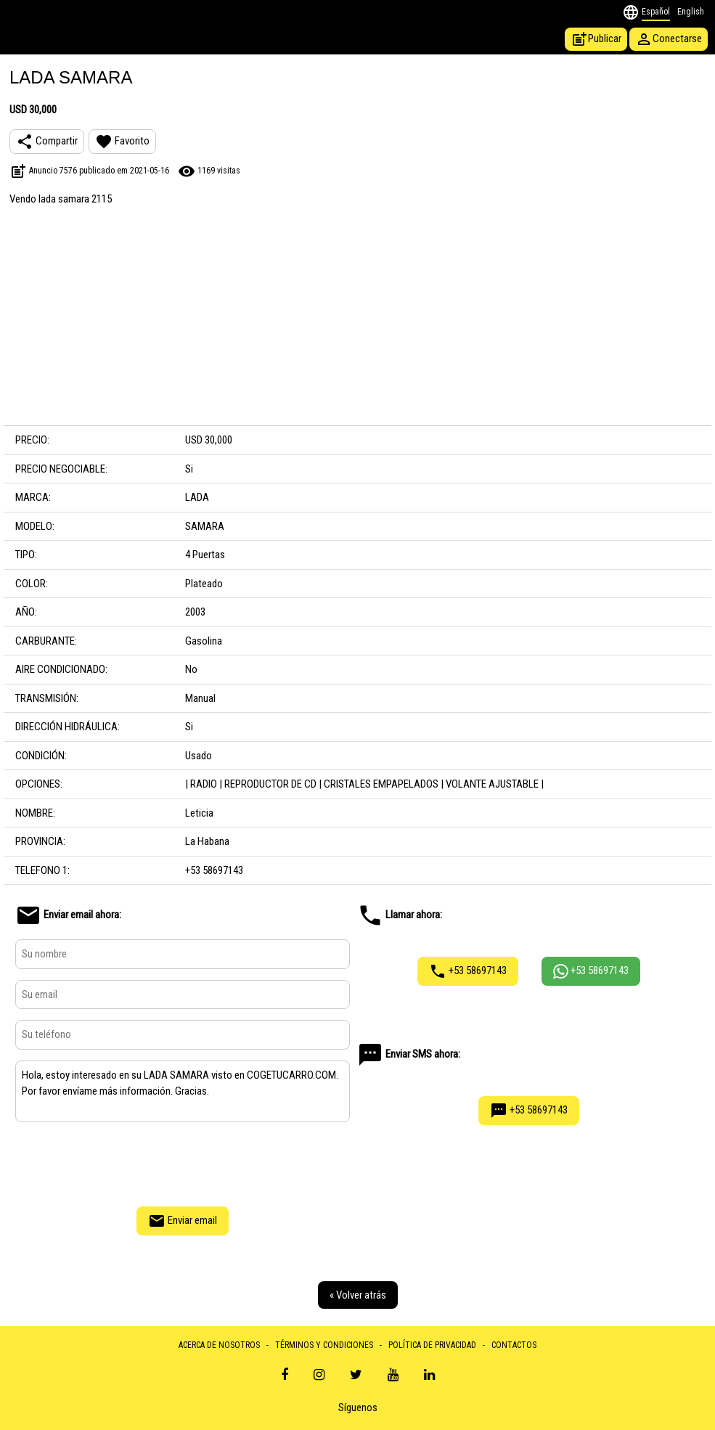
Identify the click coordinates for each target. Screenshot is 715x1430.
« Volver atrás (358, 1295)
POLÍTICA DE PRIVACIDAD (432, 1345)
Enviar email (182, 1221)
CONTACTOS (513, 1345)
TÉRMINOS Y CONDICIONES (324, 1345)
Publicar (596, 39)
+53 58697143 (468, 971)
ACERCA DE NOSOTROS (219, 1345)
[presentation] (183, 1162)
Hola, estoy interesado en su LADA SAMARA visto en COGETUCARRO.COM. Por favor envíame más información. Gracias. (182, 1092)
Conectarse (668, 39)
